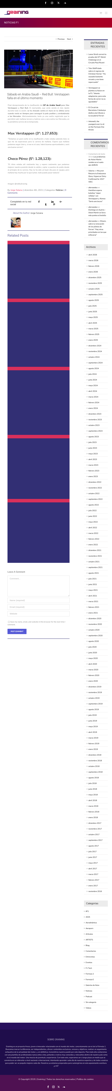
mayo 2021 (93, 590)
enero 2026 (93, 272)
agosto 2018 (93, 777)
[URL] (38, 613)
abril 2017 (92, 868)
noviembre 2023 (95, 419)
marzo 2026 (93, 260)
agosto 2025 (93, 300)
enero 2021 (93, 613)
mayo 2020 (93, 658)
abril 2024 (92, 391)
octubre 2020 (94, 630)
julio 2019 (92, 715)
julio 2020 (92, 647)
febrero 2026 (93, 266)
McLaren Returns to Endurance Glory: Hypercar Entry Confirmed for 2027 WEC (97, 176)
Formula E (90, 979)
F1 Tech (89, 968)
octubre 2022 (94, 493)
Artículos (89, 934)
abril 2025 (92, 323)
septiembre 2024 (95, 363)
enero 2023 (93, 476)
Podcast (89, 996)
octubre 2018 (94, 766)
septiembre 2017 (95, 840)
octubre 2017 (94, 834)
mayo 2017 (93, 863)
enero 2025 (93, 340)
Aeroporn (89, 928)
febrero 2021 (93, 607)
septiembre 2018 (95, 772)
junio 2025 (92, 311)
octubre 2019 (94, 698)
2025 (88, 917)
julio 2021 (92, 579)
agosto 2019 (93, 709)
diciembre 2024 (94, 345)
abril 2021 (92, 596)
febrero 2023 (93, 471)
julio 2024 (92, 374)
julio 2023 (92, 442)
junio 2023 (92, 448)
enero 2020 (93, 681)
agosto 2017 (93, 846)
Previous (61, 39)
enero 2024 (93, 408)
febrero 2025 (93, 334)
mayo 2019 (93, 726)
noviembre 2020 (95, 624)
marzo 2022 (93, 533)
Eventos (89, 962)
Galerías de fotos (92, 985)
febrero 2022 (93, 539)
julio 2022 (92, 510)
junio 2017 (92, 857)
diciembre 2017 (94, 823)
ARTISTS (89, 940)
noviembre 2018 (95, 760)
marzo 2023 (93, 465)
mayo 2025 (93, 317)
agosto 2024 (93, 368)
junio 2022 (92, 516)
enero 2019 (93, 749)
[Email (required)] (38, 607)
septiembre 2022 (95, 499)
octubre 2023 (94, 425)
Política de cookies (85, 1079)
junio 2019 (92, 721)
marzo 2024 (93, 397)
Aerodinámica (91, 922)
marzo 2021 (93, 601)
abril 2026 (92, 255)
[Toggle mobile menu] (106, 13)
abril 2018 (92, 800)
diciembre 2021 (94, 550)
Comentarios (91, 951)
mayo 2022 (93, 522)
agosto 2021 (93, 573)
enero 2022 (93, 544)
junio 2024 (92, 380)
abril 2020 (92, 664)
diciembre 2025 (94, 277)
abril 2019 (92, 732)
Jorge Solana (16, 190)
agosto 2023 (93, 436)
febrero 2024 (93, 402)
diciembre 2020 (94, 618)
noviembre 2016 (95, 891)
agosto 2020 (93, 641)
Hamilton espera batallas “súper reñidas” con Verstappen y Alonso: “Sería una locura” (97, 196)
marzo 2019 (93, 738)
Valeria (91, 171)
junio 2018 (92, 789)
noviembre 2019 (95, 692)
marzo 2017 (93, 874)
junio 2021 (92, 584)
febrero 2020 (93, 675)
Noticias (59, 190)
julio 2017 (92, 851)
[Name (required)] (38, 600)
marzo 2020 (93, 669)
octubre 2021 (94, 561)
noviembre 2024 (95, 351)
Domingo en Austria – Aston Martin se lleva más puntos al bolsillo (97, 213)
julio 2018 (92, 783)
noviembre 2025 (95, 283)
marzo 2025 (93, 328)
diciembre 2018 (94, 755)
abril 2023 (92, 459)
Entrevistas (90, 957)
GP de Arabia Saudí (51, 105)
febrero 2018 (93, 812)
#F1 (87, 911)
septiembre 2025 (95, 294)
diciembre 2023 (94, 414)
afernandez (92, 187)
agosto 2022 (93, 505)
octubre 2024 (94, 357)
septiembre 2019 (95, 704)
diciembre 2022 (94, 482)
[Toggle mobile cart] (100, 13)
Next (69, 39)
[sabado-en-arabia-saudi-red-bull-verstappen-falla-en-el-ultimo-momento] (38, 69)
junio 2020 (92, 652)
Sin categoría (91, 1002)
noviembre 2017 (95, 829)
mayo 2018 (93, 795)
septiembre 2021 (95, 567)
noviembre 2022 (95, 488)
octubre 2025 (94, 289)
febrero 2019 (93, 743)
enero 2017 (93, 885)
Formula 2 (90, 974)
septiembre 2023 (95, 431)
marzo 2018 (93, 806)
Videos (88, 1008)
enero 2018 (93, 817)
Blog (88, 945)
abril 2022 (92, 527)
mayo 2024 (93, 385)
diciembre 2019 (94, 687)
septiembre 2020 (95, 635)
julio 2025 (92, 306)
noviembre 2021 (95, 556)
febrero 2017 (93, 880)
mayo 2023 (93, 453)
